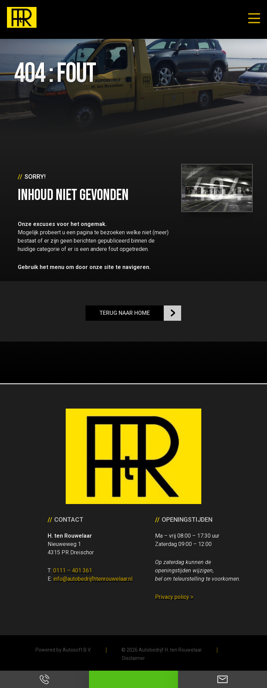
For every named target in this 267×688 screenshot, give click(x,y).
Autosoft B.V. (77, 650)
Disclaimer (133, 658)
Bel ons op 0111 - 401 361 (44, 679)
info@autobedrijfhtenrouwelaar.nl (92, 579)
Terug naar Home (124, 313)
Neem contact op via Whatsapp (133, 679)
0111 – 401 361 (72, 570)
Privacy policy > (174, 597)
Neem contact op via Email (222, 679)
